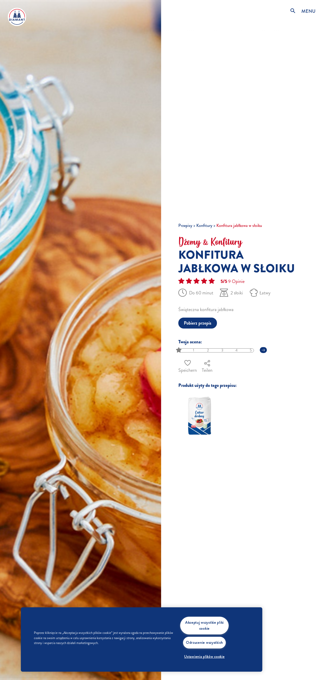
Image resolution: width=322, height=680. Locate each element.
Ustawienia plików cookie (204, 656)
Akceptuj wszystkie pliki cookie (204, 625)
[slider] (179, 350)
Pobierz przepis (197, 323)
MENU (308, 11)
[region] (141, 639)
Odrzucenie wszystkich (204, 642)
